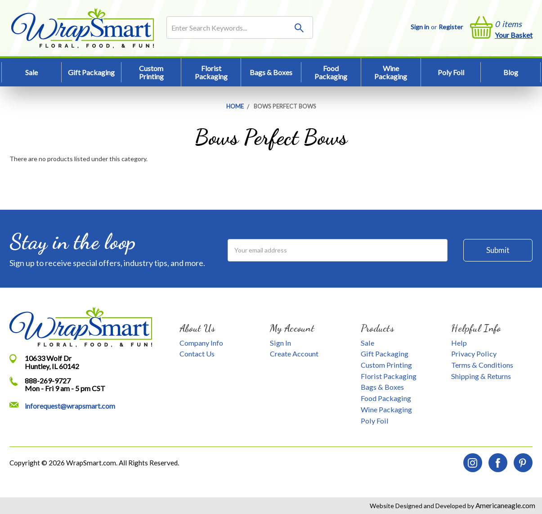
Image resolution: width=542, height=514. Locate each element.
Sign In (280, 342)
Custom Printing (151, 72)
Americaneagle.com (504, 505)
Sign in (420, 26)
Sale (31, 72)
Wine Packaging (390, 72)
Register (451, 26)
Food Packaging (330, 72)
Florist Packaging (211, 72)
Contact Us (197, 353)
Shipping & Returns (481, 376)
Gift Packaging (91, 72)
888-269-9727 (48, 380)
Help (459, 342)
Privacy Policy (474, 353)
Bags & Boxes (271, 72)
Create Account (294, 353)
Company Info (201, 342)
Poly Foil (451, 72)
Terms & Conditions (482, 365)
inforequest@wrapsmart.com (70, 405)
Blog (510, 72)
